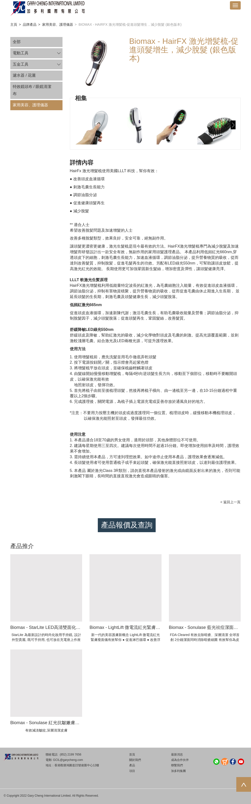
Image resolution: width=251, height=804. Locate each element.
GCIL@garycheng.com (68, 760)
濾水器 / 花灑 (24, 75)
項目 (132, 771)
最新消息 (177, 754)
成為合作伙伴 (180, 760)
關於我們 (135, 760)
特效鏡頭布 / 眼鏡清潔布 (32, 90)
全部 (17, 42)
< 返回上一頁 (230, 502)
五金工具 (20, 64)
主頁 (13, 24)
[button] (233, 124)
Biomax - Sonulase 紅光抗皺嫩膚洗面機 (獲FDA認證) (62, 722)
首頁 (132, 754)
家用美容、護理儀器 (57, 24)
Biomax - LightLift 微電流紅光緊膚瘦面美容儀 (133, 627)
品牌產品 (30, 24)
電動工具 (20, 53)
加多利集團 (178, 771)
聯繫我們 (177, 765)
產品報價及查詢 (126, 525)
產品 (132, 765)
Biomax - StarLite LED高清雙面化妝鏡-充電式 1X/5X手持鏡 (68, 627)
